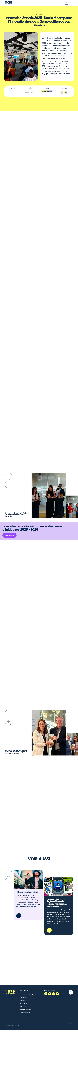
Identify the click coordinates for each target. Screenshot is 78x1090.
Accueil (6, 103)
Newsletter (43, 3)
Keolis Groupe (61, 3)
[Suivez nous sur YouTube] (57, 994)
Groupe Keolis (25, 1010)
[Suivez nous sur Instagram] (53, 994)
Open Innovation (47, 91)
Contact (53, 3)
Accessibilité (25, 1013)
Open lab (23, 998)
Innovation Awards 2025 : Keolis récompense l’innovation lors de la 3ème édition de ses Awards (43, 103)
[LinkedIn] (65, 92)
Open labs (27, 3)
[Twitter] (61, 92)
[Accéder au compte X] (46, 994)
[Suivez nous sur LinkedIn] (49, 994)
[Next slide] (8, 484)
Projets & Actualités (19, 3)
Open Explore (34, 3)
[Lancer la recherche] (66, 3)
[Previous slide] (8, 476)
